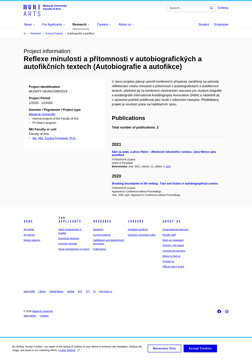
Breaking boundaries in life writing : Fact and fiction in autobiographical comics (165, 183)
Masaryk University (42, 114)
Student (203, 24)
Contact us (168, 261)
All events (29, 229)
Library (42, 291)
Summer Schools (67, 243)
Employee (221, 24)
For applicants (69, 219)
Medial (70, 291)
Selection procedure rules (142, 234)
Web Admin (30, 315)
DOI (168, 166)
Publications (99, 249)
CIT (88, 291)
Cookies (44, 315)
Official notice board (173, 266)
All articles (29, 234)
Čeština (223, 8)
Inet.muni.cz (105, 291)
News (28, 221)
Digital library (56, 291)
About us (171, 221)
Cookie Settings (69, 351)
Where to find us (171, 256)
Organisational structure (175, 229)
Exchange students (68, 238)
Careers (136, 221)
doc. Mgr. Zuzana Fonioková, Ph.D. (54, 138)
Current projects (102, 234)
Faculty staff (169, 234)
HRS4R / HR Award (173, 245)
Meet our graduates (173, 240)
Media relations (32, 240)
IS (94, 291)
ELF (80, 291)
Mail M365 (29, 291)
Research (102, 221)
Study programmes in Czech (73, 249)
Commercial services (173, 250)
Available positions (138, 229)
